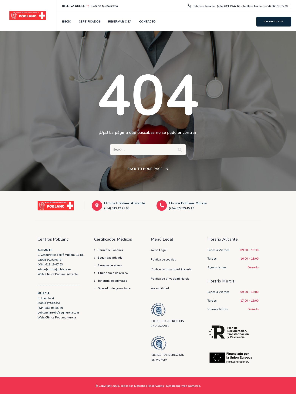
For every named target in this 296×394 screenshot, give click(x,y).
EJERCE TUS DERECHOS (167, 355)
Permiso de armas (110, 265)
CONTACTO (147, 21)
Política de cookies (163, 259)
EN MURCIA (159, 360)
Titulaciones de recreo (113, 273)
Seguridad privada (110, 258)
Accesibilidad (160, 288)
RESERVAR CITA (120, 21)
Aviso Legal (159, 250)
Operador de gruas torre (114, 288)
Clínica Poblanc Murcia (60, 317)
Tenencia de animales (112, 281)
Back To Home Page (145, 169)
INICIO (66, 21)
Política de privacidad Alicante (171, 269)
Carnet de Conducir (110, 250)
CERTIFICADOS (90, 21)
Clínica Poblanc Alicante (61, 274)
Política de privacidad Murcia (170, 279)
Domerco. (194, 386)
